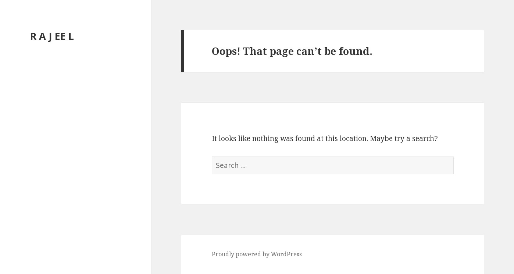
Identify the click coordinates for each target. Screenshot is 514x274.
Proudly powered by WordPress (257, 254)
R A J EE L (52, 36)
